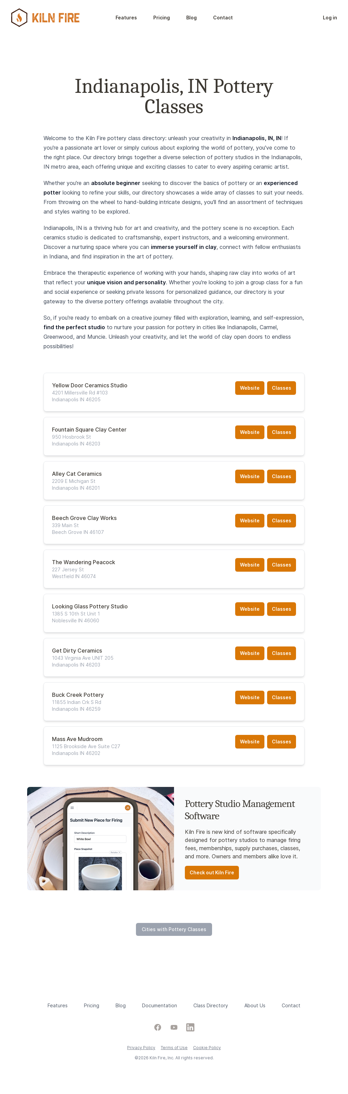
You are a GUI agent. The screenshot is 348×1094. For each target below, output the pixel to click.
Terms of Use (174, 1047)
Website (250, 388)
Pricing (161, 17)
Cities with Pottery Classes (174, 929)
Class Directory (210, 1005)
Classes (281, 388)
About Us (254, 1005)
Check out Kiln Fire (212, 872)
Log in (330, 17)
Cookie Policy (207, 1047)
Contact (223, 17)
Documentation (159, 1005)
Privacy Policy (141, 1047)
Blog (191, 17)
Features (126, 17)
